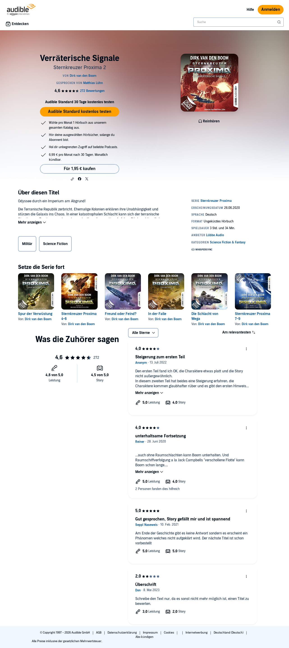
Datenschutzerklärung (123, 632)
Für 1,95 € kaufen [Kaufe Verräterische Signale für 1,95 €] (79, 168)
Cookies (169, 632)
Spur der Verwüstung (35, 314)
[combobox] (238, 22)
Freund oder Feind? (120, 314)
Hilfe (250, 9)
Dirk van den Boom (38, 319)
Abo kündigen (144, 637)
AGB (99, 632)
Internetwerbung (197, 632)
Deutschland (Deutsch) (229, 632)
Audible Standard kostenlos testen (79, 111)
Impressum (150, 632)
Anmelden (270, 9)
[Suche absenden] (279, 22)
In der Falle (157, 314)
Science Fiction (55, 244)
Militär (27, 244)
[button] (72, 179)
